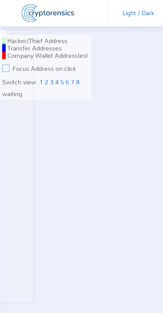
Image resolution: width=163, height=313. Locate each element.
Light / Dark (138, 13)
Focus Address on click (39, 68)
